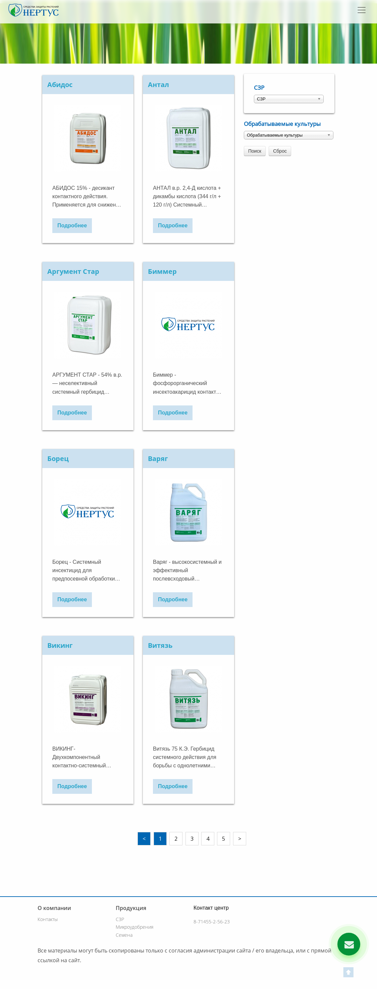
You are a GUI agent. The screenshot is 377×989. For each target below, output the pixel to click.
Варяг (158, 458)
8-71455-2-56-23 (212, 921)
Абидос (59, 84)
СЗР (259, 87)
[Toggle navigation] (362, 10)
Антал (158, 84)
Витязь (160, 645)
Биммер (162, 271)
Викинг (60, 645)
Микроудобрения (134, 927)
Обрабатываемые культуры (282, 124)
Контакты (48, 919)
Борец (58, 458)
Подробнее (72, 225)
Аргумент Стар (73, 271)
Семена (124, 935)
